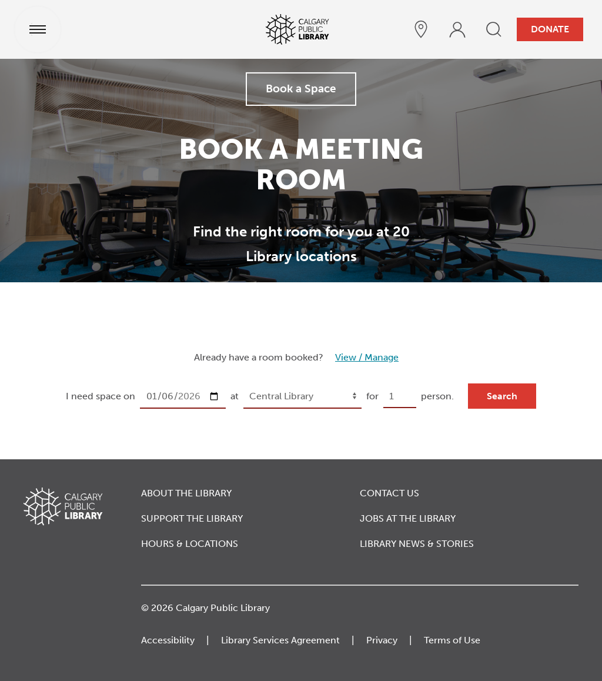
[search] (494, 29)
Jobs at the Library (408, 518)
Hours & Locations (189, 543)
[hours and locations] (421, 29)
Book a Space (301, 88)
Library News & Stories (417, 543)
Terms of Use (452, 640)
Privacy (381, 640)
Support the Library (192, 518)
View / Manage (367, 357)
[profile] (457, 29)
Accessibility (168, 640)
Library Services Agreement (280, 640)
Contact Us (389, 493)
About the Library (186, 493)
